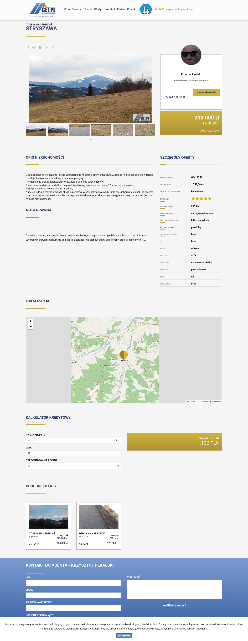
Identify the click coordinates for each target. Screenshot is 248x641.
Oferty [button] (99, 9)
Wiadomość (134, 577)
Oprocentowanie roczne (41, 460)
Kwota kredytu (35, 435)
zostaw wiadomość (206, 92)
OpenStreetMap (205, 402)
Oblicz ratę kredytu (210, 130)
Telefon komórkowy (39, 602)
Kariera (121, 9)
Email (29, 589)
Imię (28, 577)
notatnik (110, 9)
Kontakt (131, 9)
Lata (29, 447)
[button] (35, 88)
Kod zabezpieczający (39, 615)
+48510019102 (175, 97)
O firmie (87, 9)
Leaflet (191, 402)
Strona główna (72, 9)
